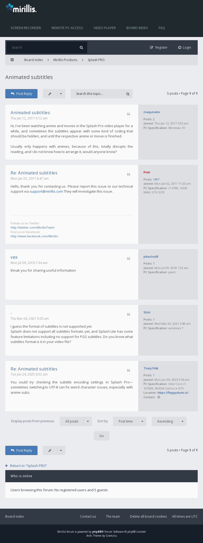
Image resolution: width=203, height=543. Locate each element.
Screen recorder (26, 27)
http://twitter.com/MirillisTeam (32, 227)
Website (158, 397)
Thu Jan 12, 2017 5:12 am (29, 118)
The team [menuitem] (113, 516)
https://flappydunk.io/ (173, 393)
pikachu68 (151, 256)
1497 (156, 179)
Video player (105, 27)
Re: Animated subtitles (34, 173)
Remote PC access (67, 27)
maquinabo (152, 112)
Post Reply (21, 93)
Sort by (121, 421)
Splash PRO (96, 60)
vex (14, 257)
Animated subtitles (29, 77)
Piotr (147, 172)
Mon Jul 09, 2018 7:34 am (29, 263)
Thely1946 (151, 368)
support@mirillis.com (46, 191)
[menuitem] (185, 47)
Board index (137, 27)
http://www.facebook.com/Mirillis (34, 236)
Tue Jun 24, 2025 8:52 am (29, 374)
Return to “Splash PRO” (28, 465)
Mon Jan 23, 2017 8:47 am (30, 178)
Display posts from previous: (51, 421)
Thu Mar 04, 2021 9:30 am (30, 318)
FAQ (162, 27)
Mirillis (61, 531)
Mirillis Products (65, 60)
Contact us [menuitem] (88, 516)
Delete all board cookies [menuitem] (148, 516)
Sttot (147, 312)
